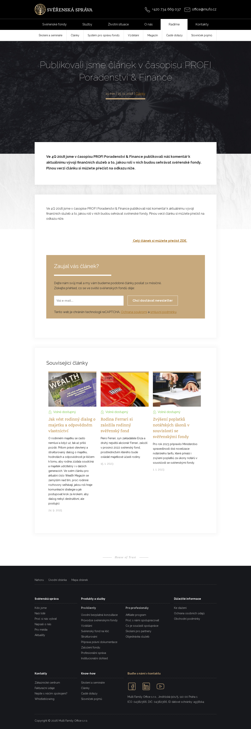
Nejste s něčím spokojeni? (51, 693)
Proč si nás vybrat (46, 618)
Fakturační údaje (45, 688)
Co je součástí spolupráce (142, 625)
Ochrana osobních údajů (189, 613)
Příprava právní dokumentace (99, 642)
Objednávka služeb (137, 636)
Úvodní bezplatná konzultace (99, 614)
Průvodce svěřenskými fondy (99, 620)
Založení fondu (90, 647)
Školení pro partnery (138, 631)
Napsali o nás (43, 624)
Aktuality (40, 635)
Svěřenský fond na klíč (95, 631)
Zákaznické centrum (47, 682)
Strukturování (89, 636)
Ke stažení (180, 607)
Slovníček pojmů (91, 698)
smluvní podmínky (163, 312)
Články (140, 93)
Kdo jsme (41, 607)
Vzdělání (86, 625)
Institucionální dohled (94, 658)
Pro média (41, 629)
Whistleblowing (44, 698)
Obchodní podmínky (187, 618)
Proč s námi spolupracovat (142, 620)
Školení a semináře (93, 682)
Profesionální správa (93, 652)
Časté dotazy (89, 693)
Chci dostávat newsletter (153, 300)
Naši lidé (40, 613)
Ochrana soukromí (134, 312)
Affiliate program (136, 614)
